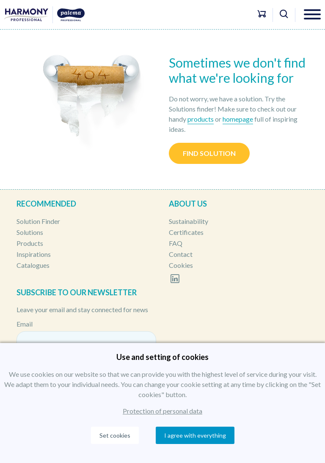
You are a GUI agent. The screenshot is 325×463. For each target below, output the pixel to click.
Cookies (181, 265)
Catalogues (33, 265)
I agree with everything (195, 435)
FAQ (175, 243)
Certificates (186, 232)
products (200, 119)
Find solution (209, 153)
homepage (238, 119)
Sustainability (188, 221)
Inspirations (34, 254)
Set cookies (114, 435)
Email (25, 324)
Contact (181, 254)
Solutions (30, 232)
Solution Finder (38, 221)
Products (30, 243)
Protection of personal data (162, 411)
